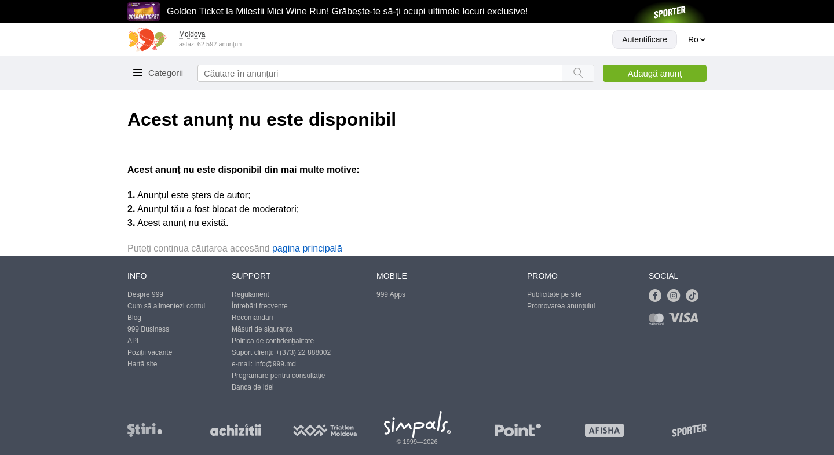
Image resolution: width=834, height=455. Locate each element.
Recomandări (252, 318)
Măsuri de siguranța (262, 329)
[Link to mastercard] (658, 321)
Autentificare (644, 39)
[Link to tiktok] (695, 296)
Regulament (250, 294)
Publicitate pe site (554, 294)
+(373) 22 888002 (303, 352)
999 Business (148, 329)
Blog (134, 318)
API (132, 341)
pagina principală (307, 248)
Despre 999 (145, 294)
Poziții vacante (149, 352)
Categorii (165, 73)
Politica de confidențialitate (273, 341)
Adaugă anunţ (655, 73)
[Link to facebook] (658, 296)
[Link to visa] (686, 321)
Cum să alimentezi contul (166, 306)
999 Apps (390, 294)
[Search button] (578, 73)
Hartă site (142, 364)
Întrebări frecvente (260, 306)
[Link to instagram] (676, 296)
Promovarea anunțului (561, 306)
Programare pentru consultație (278, 376)
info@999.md (275, 364)
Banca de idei (253, 387)
